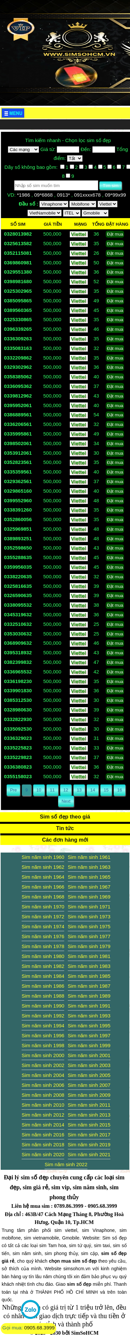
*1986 (24, 195)
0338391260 (18, 510)
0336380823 (18, 767)
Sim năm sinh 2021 (89, 1154)
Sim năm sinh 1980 (43, 956)
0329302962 (18, 367)
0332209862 (18, 358)
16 (119, 789)
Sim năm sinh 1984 (43, 976)
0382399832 (18, 662)
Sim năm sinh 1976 (43, 936)
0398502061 (18, 443)
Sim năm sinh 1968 (43, 896)
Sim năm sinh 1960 (43, 857)
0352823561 (18, 462)
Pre (13, 789)
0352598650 (18, 548)
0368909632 (18, 643)
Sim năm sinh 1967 (89, 887)
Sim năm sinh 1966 (43, 887)
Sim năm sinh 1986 (43, 986)
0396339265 (18, 329)
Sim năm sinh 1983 (89, 966)
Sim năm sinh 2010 (43, 1105)
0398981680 (18, 281)
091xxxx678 (88, 195)
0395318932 (18, 652)
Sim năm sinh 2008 (43, 1095)
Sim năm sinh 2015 (89, 1124)
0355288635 (18, 557)
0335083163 (18, 348)
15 (106, 789)
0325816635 (18, 586)
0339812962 (18, 396)
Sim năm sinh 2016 (43, 1134)
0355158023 (18, 776)
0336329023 (18, 738)
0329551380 (18, 272)
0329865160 (18, 491)
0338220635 (18, 576)
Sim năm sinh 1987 (89, 986)
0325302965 (18, 291)
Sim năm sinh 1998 (43, 1045)
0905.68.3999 (39, 1327)
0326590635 (18, 595)
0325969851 (18, 529)
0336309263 (18, 338)
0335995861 (18, 434)
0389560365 (18, 310)
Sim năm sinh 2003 (89, 1065)
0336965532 (18, 671)
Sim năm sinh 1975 (89, 926)
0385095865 (18, 300)
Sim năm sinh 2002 (43, 1065)
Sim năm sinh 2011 (89, 1105)
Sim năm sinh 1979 (89, 946)
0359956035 (18, 567)
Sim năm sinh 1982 (43, 966)
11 (52, 789)
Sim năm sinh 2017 (89, 1134)
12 (66, 789)
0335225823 (18, 747)
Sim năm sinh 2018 (43, 1144)
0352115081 (18, 253)
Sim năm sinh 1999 (89, 1045)
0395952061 (18, 405)
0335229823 (18, 757)
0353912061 (18, 453)
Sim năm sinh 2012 (43, 1115)
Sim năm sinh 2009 (89, 1095)
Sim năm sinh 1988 (43, 996)
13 (79, 789)
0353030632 (18, 633)
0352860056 (18, 519)
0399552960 (18, 500)
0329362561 (18, 481)
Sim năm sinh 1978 (43, 946)
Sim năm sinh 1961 (89, 857)
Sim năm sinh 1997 (89, 1035)
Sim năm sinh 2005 (89, 1075)
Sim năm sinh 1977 (89, 936)
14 (92, 789)
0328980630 (18, 709)
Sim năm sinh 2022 (66, 1164)
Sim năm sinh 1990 (43, 1006)
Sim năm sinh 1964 (43, 877)
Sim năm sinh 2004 (43, 1075)
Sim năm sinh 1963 (89, 867)
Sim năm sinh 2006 (43, 1085)
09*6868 (44, 195)
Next (66, 801)
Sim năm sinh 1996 (43, 1035)
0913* (64, 195)
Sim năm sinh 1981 (89, 956)
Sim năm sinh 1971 (89, 906)
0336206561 (18, 424)
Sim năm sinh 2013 (89, 1115)
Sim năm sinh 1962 (43, 867)
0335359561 (18, 472)
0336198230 (18, 681)
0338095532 (18, 605)
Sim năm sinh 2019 (89, 1144)
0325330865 (18, 319)
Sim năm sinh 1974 (43, 926)
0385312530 (18, 700)
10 (39, 789)
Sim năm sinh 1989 (89, 996)
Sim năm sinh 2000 (43, 1055)
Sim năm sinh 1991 (89, 1006)
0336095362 (18, 386)
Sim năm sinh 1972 (43, 916)
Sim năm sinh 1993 (89, 1015)
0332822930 (18, 719)
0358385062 (18, 376)
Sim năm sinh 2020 (43, 1154)
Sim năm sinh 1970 (43, 906)
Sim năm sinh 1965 (89, 877)
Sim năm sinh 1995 (89, 1025)
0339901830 (18, 690)
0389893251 (18, 538)
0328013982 (18, 234)
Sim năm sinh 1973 (89, 916)
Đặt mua (115, 234)
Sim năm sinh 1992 (43, 1015)
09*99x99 (116, 195)
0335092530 (18, 729)
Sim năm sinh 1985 (89, 976)
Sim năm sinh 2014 (43, 1124)
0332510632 (18, 624)
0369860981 (18, 262)
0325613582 (18, 243)
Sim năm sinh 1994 (43, 1025)
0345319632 (18, 614)
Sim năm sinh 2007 (89, 1085)
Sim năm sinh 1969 (89, 896)
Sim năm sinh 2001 (89, 1055)
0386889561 (18, 414)
